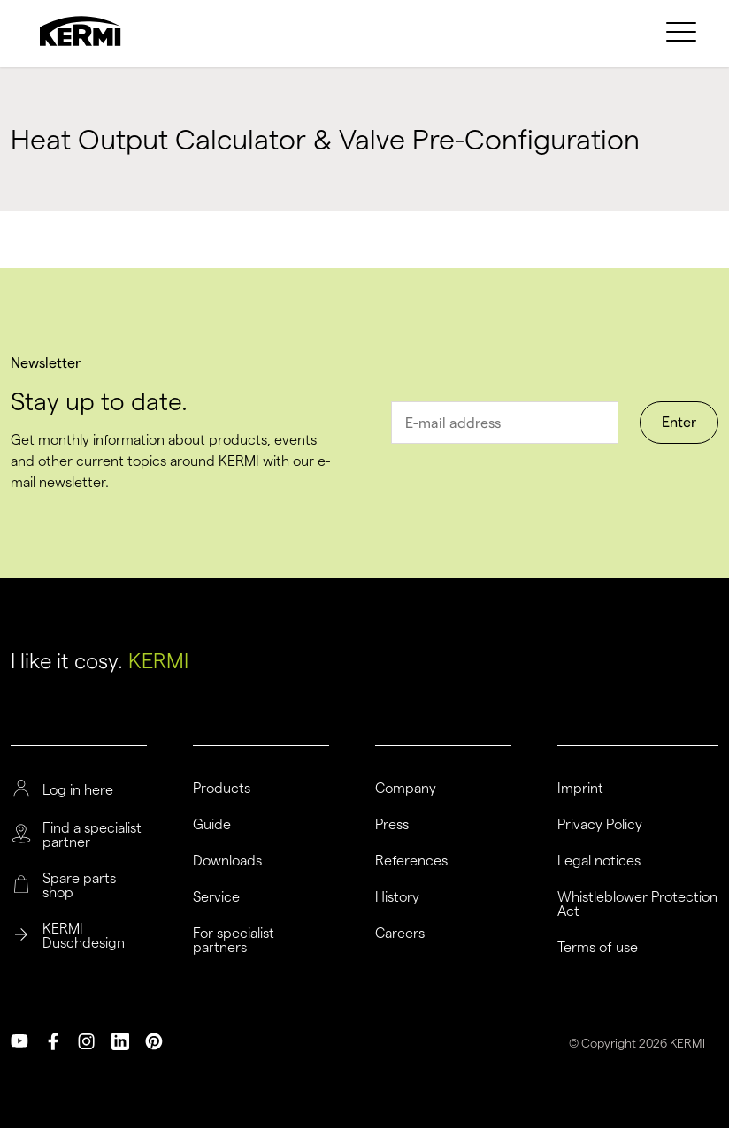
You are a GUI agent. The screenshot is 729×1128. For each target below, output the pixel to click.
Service (216, 897)
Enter (679, 422)
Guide (212, 825)
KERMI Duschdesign (83, 936)
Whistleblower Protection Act (637, 904)
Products (221, 788)
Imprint (580, 788)
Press (392, 825)
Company (405, 788)
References (411, 861)
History (397, 897)
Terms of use (597, 948)
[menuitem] (684, 31)
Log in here (77, 790)
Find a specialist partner (92, 835)
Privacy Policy (599, 825)
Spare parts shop (79, 886)
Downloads (227, 861)
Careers (400, 933)
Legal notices (599, 861)
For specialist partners (233, 940)
